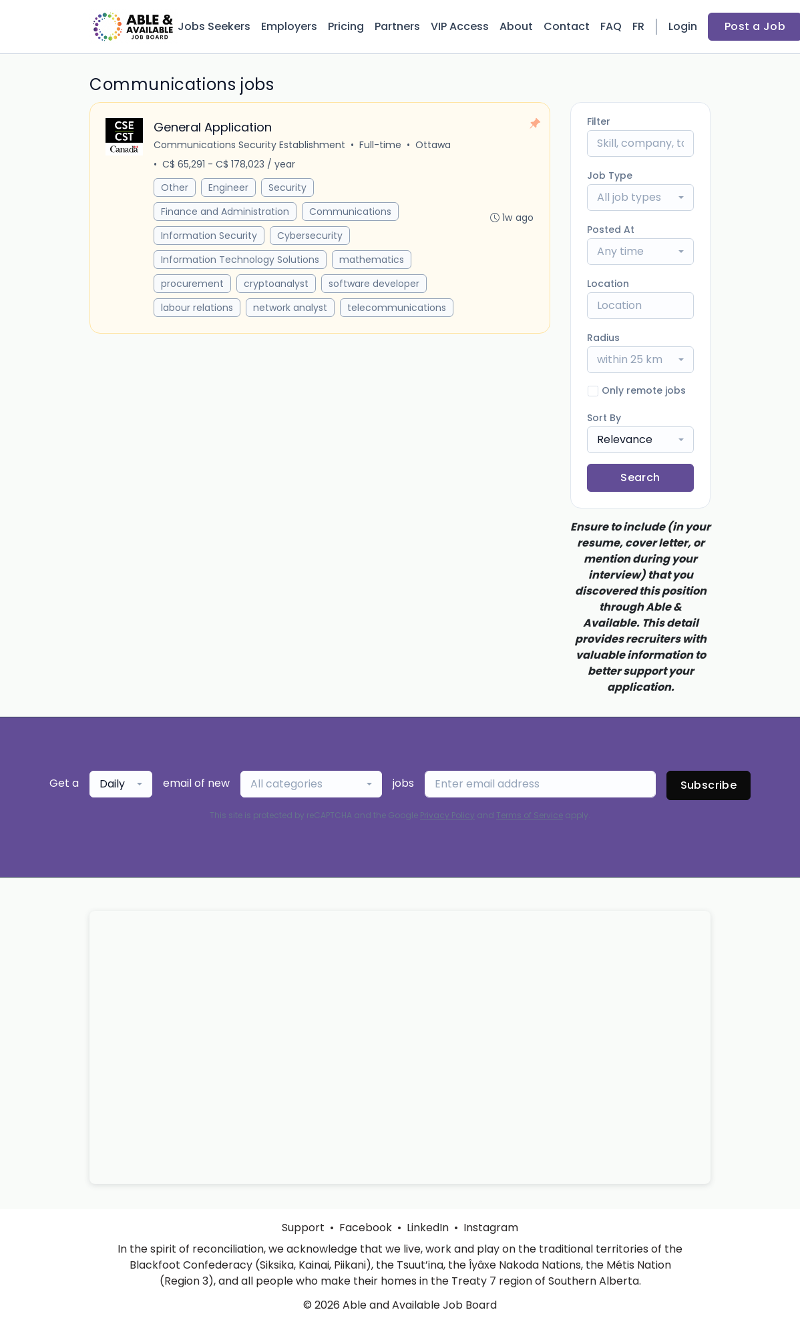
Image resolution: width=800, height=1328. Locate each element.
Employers (289, 26)
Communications (351, 212)
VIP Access (460, 26)
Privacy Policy (447, 815)
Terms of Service (529, 815)
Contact (567, 26)
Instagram (490, 1227)
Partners (397, 26)
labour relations (198, 308)
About (516, 26)
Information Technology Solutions (241, 260)
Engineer (229, 188)
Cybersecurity (310, 236)
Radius (603, 337)
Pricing (346, 26)
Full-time (381, 145)
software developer (374, 284)
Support (303, 1227)
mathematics (372, 260)
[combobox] (640, 197)
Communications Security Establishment (250, 145)
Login (682, 26)
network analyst (291, 308)
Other (175, 188)
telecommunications (397, 308)
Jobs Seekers (214, 26)
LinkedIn (428, 1227)
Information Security (210, 236)
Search (640, 477)
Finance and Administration (226, 212)
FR (638, 26)
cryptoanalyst (276, 284)
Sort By (604, 417)
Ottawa (433, 145)
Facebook (365, 1227)
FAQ (611, 26)
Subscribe (708, 785)
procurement (193, 284)
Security (288, 188)
